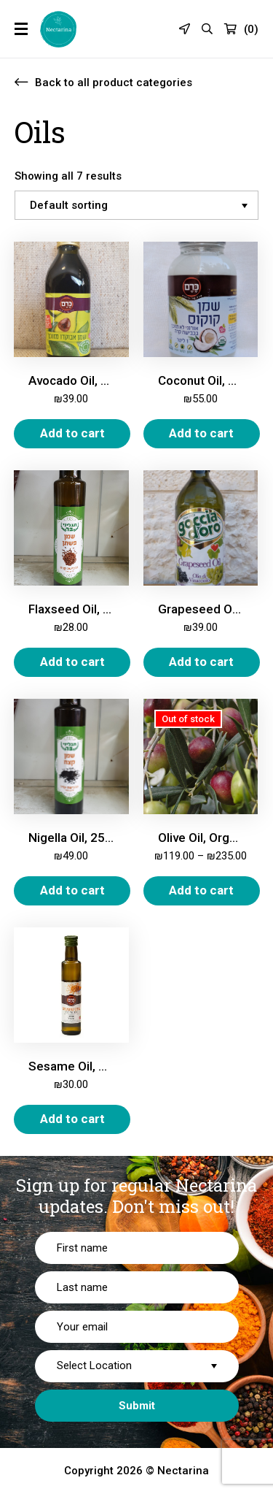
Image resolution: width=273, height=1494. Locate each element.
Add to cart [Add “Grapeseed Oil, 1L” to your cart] (201, 661)
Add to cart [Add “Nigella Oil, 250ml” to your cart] (72, 890)
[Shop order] (136, 205)
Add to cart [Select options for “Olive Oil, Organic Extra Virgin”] (201, 890)
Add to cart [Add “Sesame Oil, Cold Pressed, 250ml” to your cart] (72, 1118)
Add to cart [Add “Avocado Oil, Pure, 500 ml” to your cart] (72, 433)
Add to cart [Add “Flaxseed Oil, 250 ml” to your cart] (72, 661)
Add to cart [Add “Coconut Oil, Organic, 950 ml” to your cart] (201, 433)
